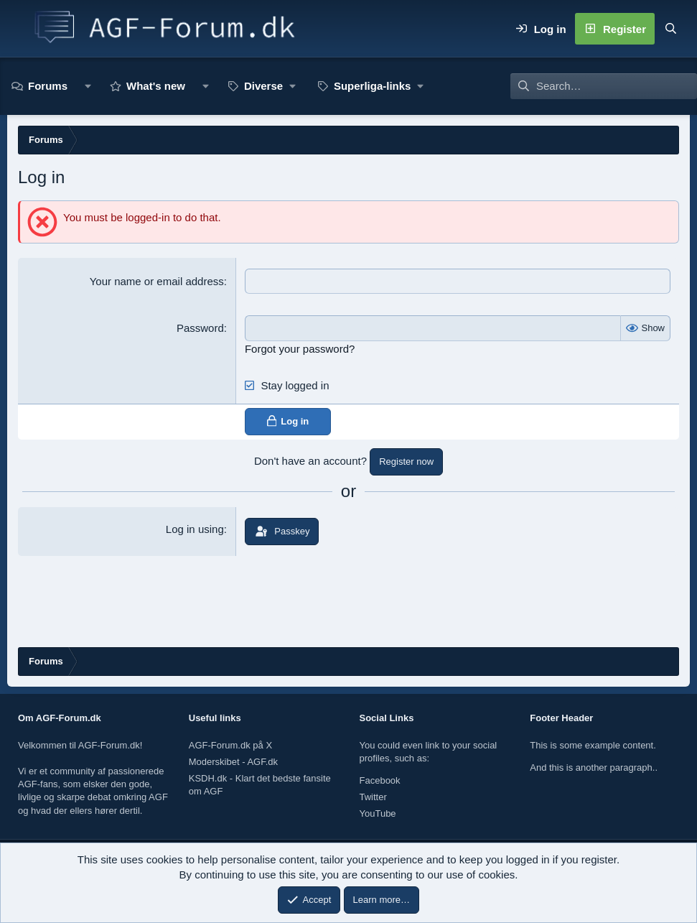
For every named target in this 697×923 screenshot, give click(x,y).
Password (200, 328)
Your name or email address (157, 281)
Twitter (373, 797)
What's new (155, 86)
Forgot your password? (300, 348)
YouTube (378, 813)
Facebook (380, 780)
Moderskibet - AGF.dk (233, 761)
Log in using (195, 528)
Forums (47, 86)
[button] (88, 86)
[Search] (670, 29)
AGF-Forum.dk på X (230, 745)
